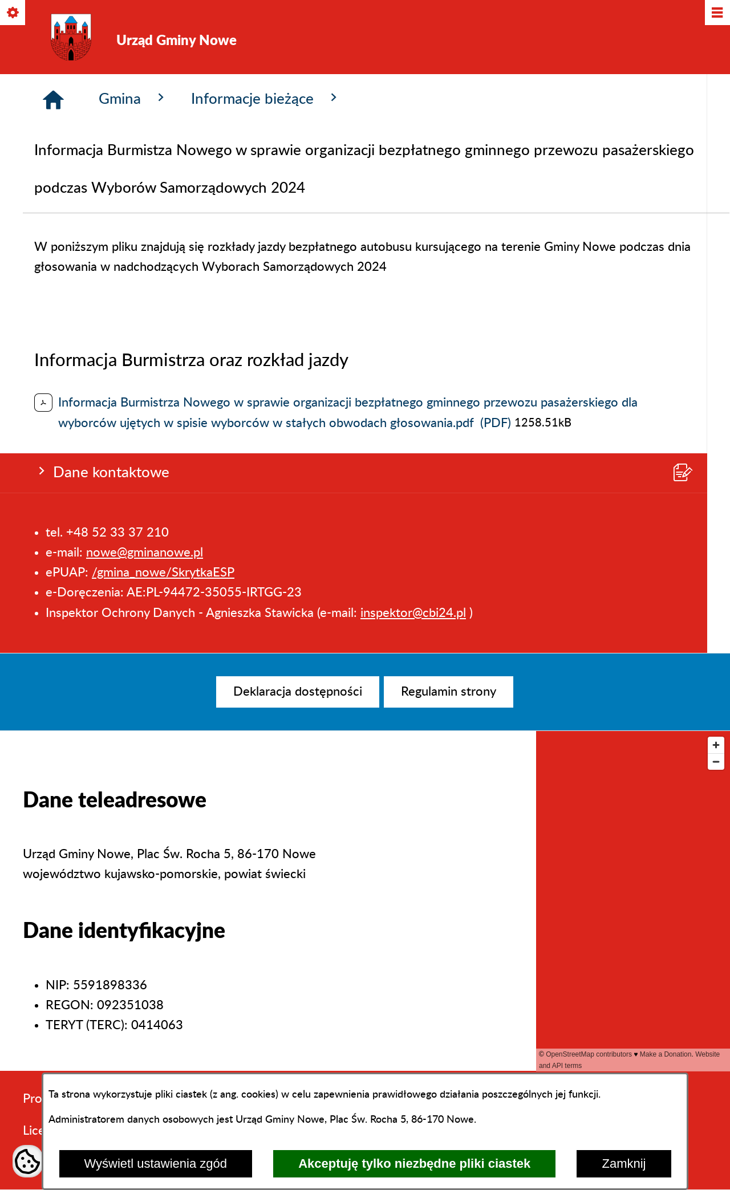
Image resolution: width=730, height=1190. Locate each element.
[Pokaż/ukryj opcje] (13, 13)
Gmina (133, 297)
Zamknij (624, 1163)
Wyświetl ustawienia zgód (155, 1163)
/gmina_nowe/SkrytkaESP (163, 193)
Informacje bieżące (266, 297)
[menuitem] (297, 692)
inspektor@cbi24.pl (413, 234)
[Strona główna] (53, 299)
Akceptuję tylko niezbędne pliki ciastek (414, 1163)
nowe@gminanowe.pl (144, 173)
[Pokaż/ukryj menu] (716, 13)
